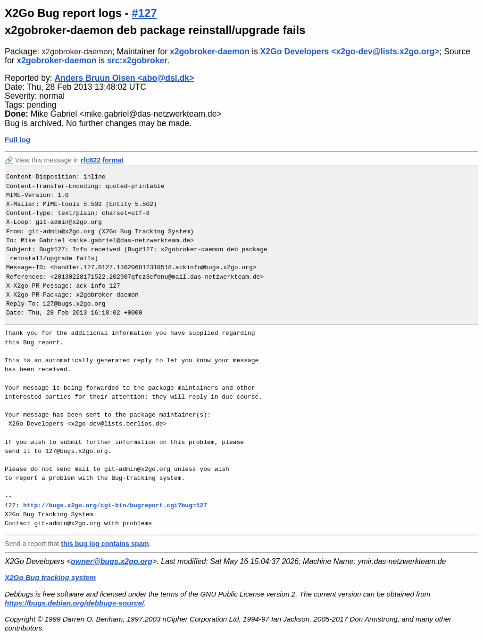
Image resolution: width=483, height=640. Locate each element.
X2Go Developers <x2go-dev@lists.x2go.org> (350, 51)
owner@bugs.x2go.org (111, 561)
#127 (144, 13)
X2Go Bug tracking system (50, 577)
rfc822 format (102, 160)
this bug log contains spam (105, 543)
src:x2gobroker (137, 60)
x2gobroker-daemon (77, 51)
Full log (17, 140)
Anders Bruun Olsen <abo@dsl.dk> (124, 78)
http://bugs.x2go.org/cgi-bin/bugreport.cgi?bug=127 (115, 505)
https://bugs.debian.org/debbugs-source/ (74, 603)
